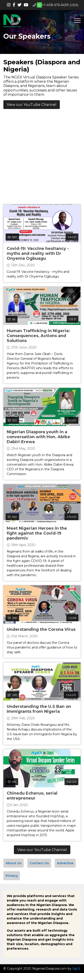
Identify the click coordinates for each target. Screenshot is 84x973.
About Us (14, 863)
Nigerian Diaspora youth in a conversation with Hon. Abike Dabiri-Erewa (38, 436)
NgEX (76, 968)
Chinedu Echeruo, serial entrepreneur (32, 796)
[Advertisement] (42, 158)
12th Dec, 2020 (21, 265)
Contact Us (39, 863)
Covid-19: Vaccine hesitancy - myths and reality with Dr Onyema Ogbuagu (38, 253)
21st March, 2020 (22, 636)
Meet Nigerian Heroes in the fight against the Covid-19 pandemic (37, 533)
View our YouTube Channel (31, 104)
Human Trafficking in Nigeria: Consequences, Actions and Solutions (38, 335)
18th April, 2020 (21, 545)
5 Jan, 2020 (17, 805)
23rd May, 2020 (21, 449)
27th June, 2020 (22, 347)
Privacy (12, 876)
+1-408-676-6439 (55, 5)
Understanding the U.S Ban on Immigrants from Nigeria (39, 709)
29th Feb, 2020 (21, 718)
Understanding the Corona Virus (41, 629)
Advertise (65, 863)
